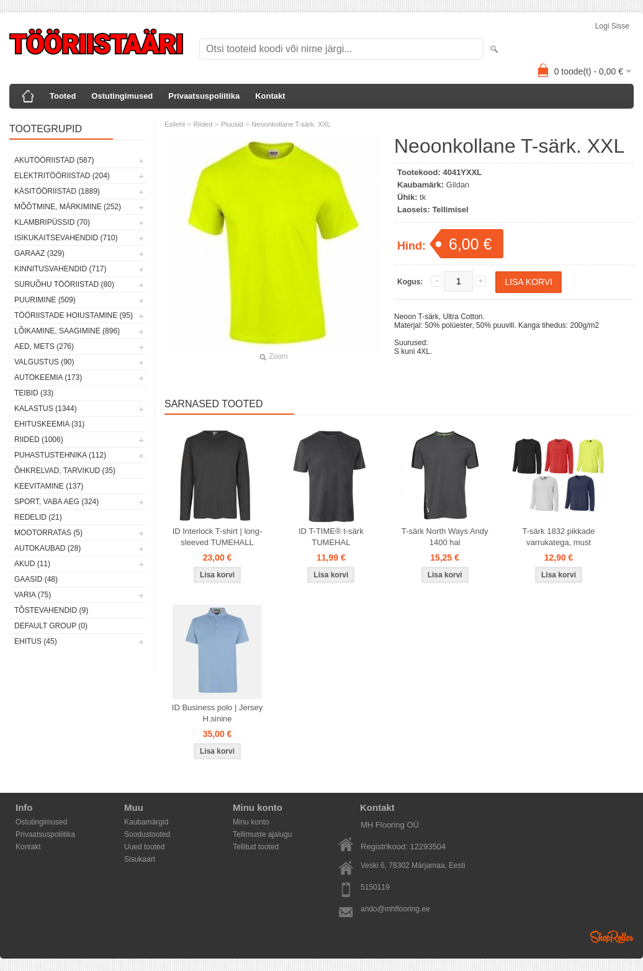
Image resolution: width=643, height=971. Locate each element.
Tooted (63, 96)
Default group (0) (51, 625)
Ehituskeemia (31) (49, 424)
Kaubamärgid (146, 822)
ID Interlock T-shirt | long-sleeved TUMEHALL (218, 536)
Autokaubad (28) (47, 548)
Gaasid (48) (36, 579)
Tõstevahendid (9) (51, 610)
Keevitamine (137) (48, 486)
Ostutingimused (122, 96)
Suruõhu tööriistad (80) (64, 284)
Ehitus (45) (35, 641)
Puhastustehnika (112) (60, 455)
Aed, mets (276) (44, 346)
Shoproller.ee (612, 937)
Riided (202, 124)
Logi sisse (612, 26)
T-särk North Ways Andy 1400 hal (445, 536)
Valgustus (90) (44, 362)
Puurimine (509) (45, 300)
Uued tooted (144, 846)
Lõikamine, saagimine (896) (67, 331)
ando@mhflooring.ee (395, 909)
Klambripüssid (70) (52, 222)
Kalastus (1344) (45, 408)
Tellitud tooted (256, 846)
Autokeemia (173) (48, 377)
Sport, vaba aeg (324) (56, 501)
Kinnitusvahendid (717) (60, 268)
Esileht (174, 124)
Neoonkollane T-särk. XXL (291, 124)
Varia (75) (32, 594)
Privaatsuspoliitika (204, 96)
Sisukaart (139, 859)
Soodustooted (147, 834)
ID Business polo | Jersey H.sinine (217, 713)
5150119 (375, 887)
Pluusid (232, 124)
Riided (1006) (38, 439)
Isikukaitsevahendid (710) (66, 237)
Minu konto (251, 822)
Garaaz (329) (39, 253)
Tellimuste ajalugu (262, 834)
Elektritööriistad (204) (62, 175)
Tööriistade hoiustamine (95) (73, 315)
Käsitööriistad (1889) (57, 191)
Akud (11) (32, 563)
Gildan (458, 184)
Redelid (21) (38, 517)
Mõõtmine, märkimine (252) (67, 206)
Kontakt (270, 96)
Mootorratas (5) (48, 532)
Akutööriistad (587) (54, 160)
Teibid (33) (33, 393)
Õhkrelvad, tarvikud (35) (64, 470)
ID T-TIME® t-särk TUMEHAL (331, 536)
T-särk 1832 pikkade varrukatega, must (558, 536)
